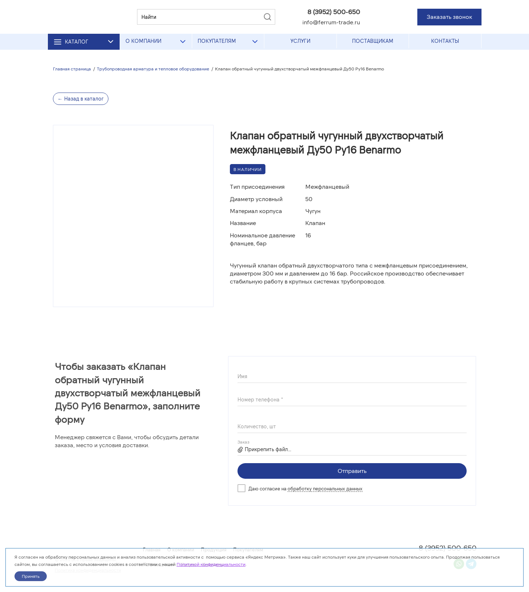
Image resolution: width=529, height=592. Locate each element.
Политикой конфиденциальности (211, 564)
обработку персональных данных (325, 488)
